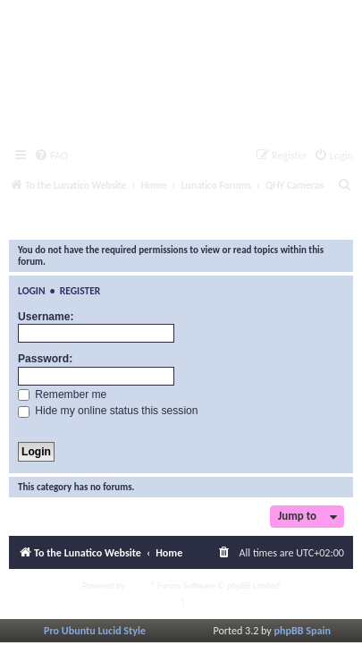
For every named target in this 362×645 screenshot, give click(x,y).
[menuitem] (51, 156)
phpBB (139, 585)
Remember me (62, 394)
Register (80, 290)
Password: (45, 358)
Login (32, 290)
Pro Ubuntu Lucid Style (95, 630)
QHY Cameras (67, 223)
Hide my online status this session (108, 410)
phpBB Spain (302, 630)
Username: (46, 316)
